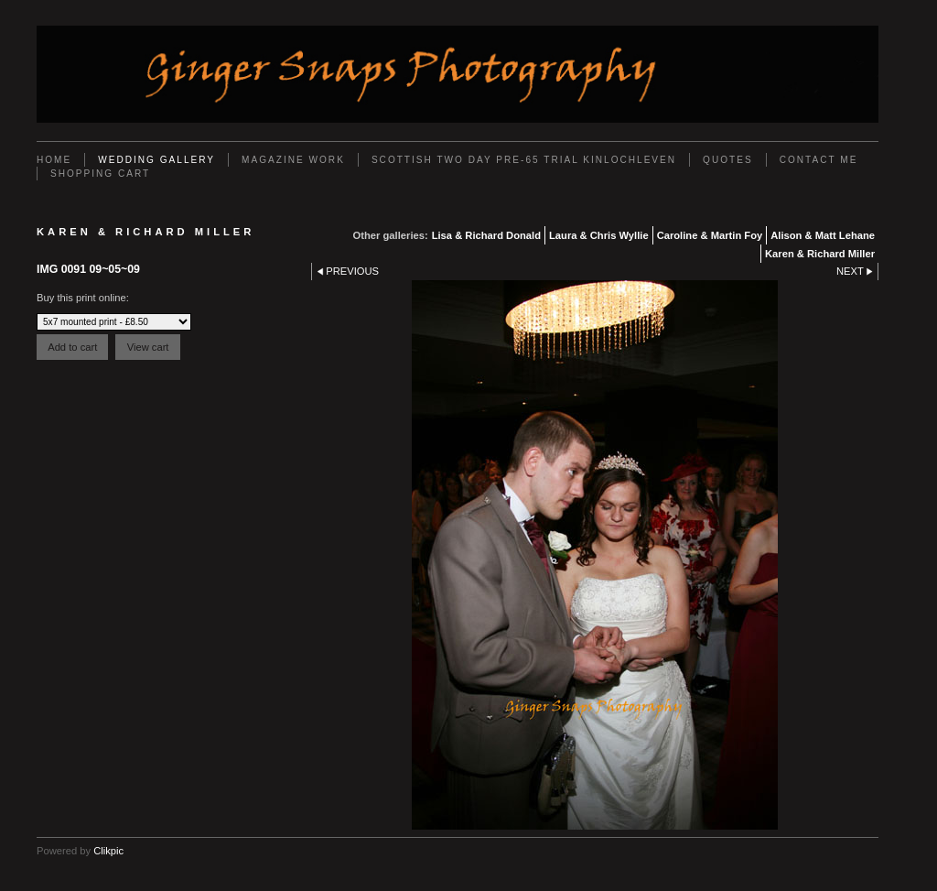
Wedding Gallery (156, 160)
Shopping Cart (100, 173)
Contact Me (819, 160)
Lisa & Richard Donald (486, 235)
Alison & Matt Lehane (822, 235)
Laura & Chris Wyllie (599, 235)
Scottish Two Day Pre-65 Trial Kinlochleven (524, 160)
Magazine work (293, 160)
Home (54, 160)
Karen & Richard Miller (820, 253)
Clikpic (108, 850)
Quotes (728, 160)
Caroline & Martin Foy (710, 235)
